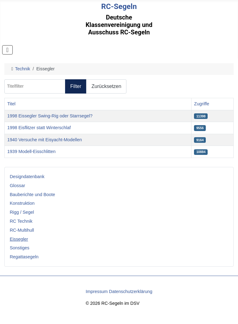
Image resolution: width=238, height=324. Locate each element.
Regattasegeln (24, 256)
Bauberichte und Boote (32, 194)
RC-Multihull (22, 230)
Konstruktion (22, 203)
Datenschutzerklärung (130, 291)
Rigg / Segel (22, 212)
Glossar (17, 185)
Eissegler (19, 239)
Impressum (97, 291)
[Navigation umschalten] (7, 50)
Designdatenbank (27, 176)
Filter (76, 86)
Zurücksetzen (106, 86)
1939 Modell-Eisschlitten (31, 151)
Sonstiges (19, 247)
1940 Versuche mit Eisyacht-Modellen (44, 139)
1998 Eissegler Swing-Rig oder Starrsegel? (49, 115)
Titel (11, 103)
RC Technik (21, 221)
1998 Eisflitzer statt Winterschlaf (39, 127)
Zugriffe (201, 103)
